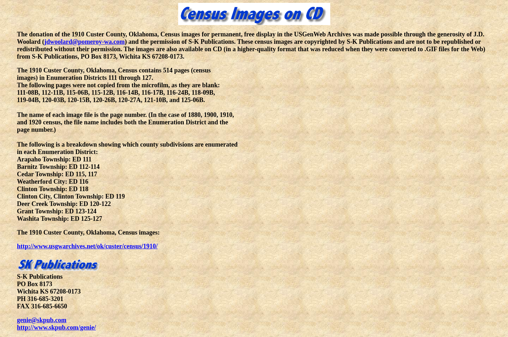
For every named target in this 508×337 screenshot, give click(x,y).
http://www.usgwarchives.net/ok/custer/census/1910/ (87, 246)
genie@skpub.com (41, 320)
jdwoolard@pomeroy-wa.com (84, 41)
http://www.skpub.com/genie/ (56, 327)
